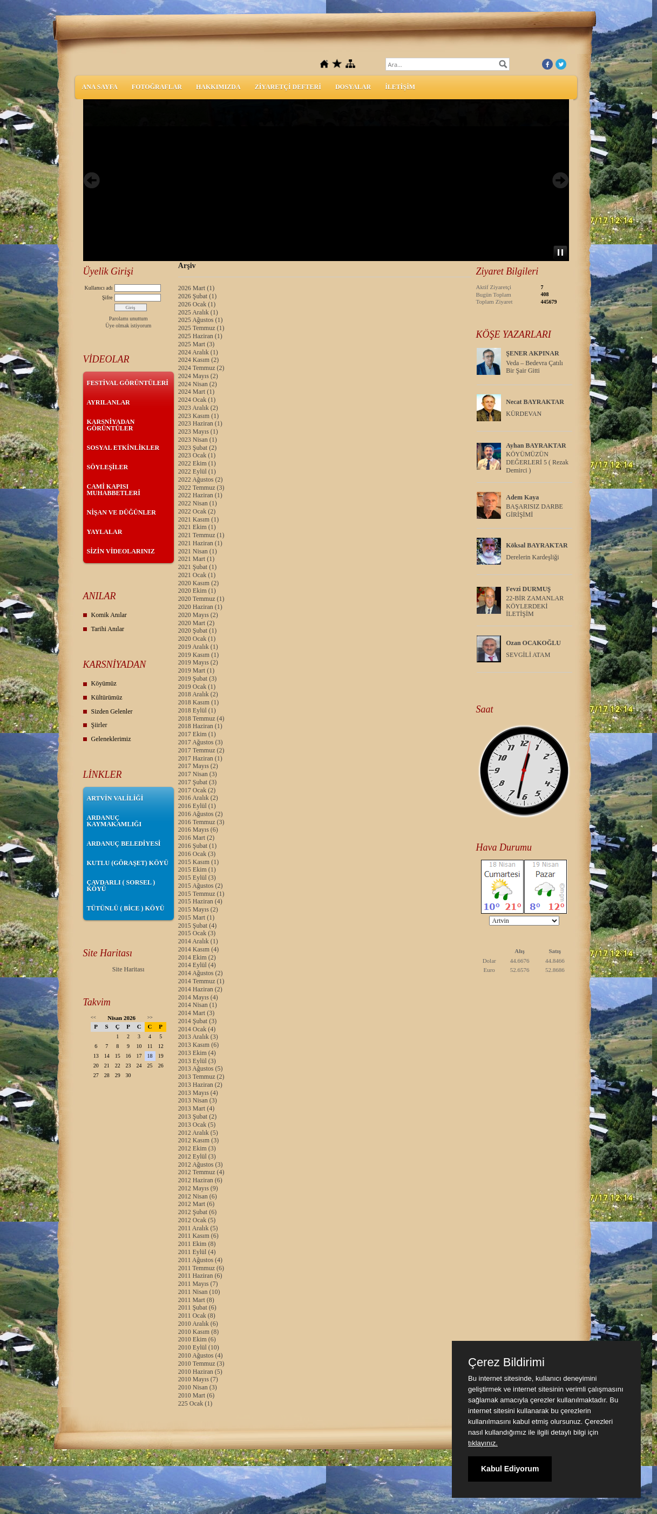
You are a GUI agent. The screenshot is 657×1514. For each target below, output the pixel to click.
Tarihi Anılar (107, 629)
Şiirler (99, 725)
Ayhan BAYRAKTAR (536, 445)
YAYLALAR (105, 532)
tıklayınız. (483, 1443)
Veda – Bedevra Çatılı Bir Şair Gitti (534, 367)
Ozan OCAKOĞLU (533, 643)
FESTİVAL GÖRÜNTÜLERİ (128, 383)
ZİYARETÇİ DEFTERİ (288, 87)
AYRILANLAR (108, 402)
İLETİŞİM (400, 87)
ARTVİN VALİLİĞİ (115, 798)
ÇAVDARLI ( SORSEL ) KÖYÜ (121, 886)
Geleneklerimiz (111, 739)
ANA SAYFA (100, 87)
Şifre (107, 297)
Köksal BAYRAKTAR (536, 545)
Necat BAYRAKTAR (535, 402)
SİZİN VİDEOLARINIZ (121, 551)
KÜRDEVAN (523, 413)
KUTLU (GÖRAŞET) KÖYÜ (127, 863)
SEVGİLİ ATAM (528, 655)
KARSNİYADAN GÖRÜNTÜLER (111, 425)
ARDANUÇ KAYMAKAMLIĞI (114, 821)
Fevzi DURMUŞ (528, 589)
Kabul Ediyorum (510, 1468)
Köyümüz (104, 683)
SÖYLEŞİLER (107, 467)
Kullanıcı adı (99, 288)
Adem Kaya (522, 497)
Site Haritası (128, 969)
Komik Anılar (109, 615)
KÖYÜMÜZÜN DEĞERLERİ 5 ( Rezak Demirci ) (537, 462)
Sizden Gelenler (112, 711)
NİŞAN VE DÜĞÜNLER (121, 512)
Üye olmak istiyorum (128, 325)
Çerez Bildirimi (506, 1362)
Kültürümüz (107, 697)
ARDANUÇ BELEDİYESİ (124, 843)
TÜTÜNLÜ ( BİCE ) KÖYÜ (126, 908)
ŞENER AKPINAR (532, 353)
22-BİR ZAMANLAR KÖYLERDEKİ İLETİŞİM (535, 606)
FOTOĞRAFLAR (157, 87)
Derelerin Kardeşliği (532, 557)
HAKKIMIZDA (218, 87)
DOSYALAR (353, 87)
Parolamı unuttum (128, 318)
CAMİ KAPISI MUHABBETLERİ (113, 490)
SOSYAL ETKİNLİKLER (123, 447)
